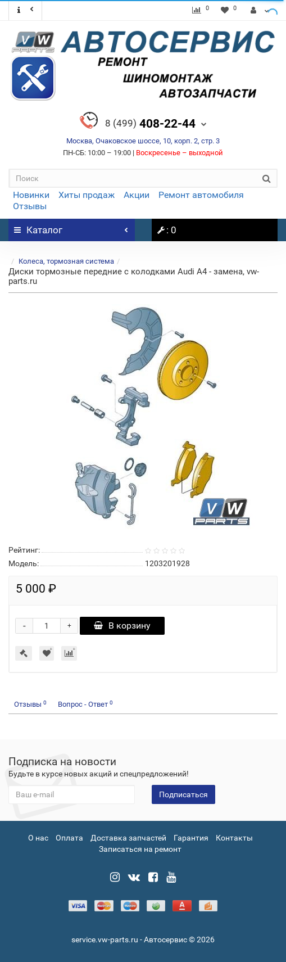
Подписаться (183, 794)
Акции (136, 194)
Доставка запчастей (128, 837)
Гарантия (191, 837)
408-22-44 (150, 123)
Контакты (234, 837)
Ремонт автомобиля (201, 194)
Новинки (31, 194)
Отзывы (30, 206)
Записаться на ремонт (140, 848)
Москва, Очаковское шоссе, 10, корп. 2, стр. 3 (143, 141)
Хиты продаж (86, 194)
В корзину (122, 625)
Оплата (69, 837)
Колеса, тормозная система (66, 261)
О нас (38, 837)
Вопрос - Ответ (85, 704)
